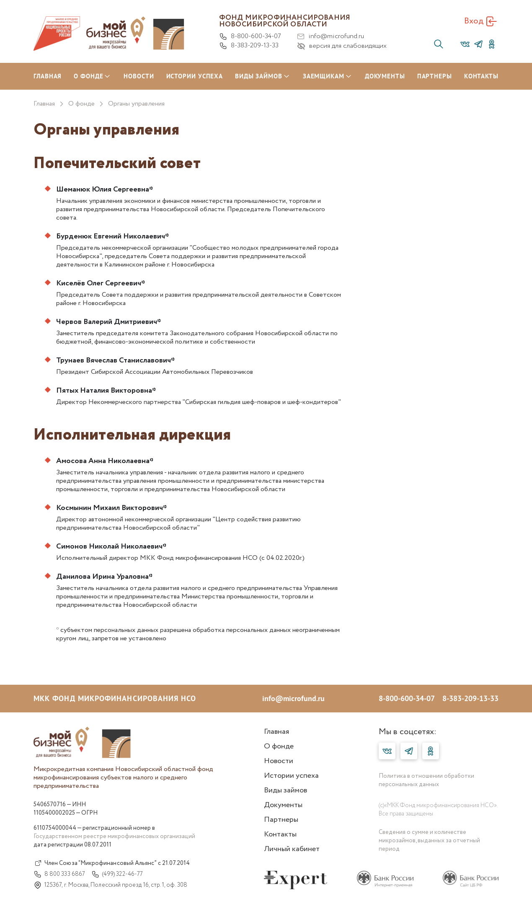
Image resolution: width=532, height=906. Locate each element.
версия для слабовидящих (342, 46)
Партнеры (281, 820)
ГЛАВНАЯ (48, 76)
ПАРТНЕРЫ (434, 76)
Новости (278, 761)
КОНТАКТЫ (481, 76)
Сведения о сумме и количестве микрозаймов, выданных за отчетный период (429, 840)
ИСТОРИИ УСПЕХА (194, 76)
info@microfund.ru (330, 36)
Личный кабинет (292, 849)
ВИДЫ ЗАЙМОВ (258, 76)
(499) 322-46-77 (117, 874)
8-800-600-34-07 (250, 36)
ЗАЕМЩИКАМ (323, 76)
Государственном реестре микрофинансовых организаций (114, 836)
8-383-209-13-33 (249, 45)
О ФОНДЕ (88, 76)
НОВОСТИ (139, 76)
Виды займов (285, 790)
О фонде (81, 104)
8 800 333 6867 (59, 874)
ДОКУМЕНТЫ (385, 76)
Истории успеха (291, 776)
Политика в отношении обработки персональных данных (426, 780)
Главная (44, 104)
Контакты (280, 834)
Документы (283, 805)
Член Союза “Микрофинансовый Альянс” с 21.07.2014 (112, 863)
